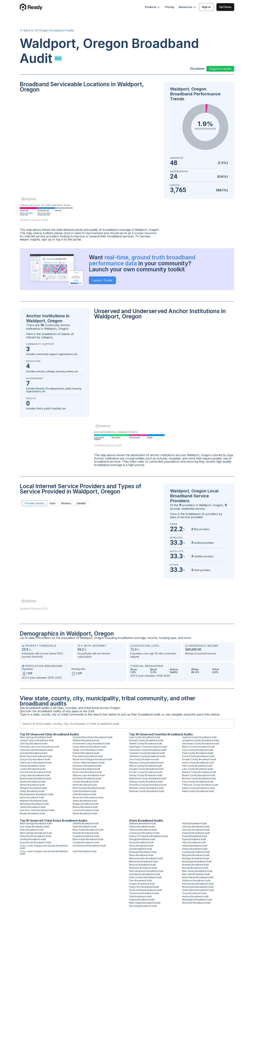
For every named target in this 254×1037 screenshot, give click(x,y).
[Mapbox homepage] (28, 199)
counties (71, 708)
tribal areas (91, 708)
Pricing (169, 6)
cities (60, 708)
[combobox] (127, 723)
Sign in (206, 6)
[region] (89, 149)
